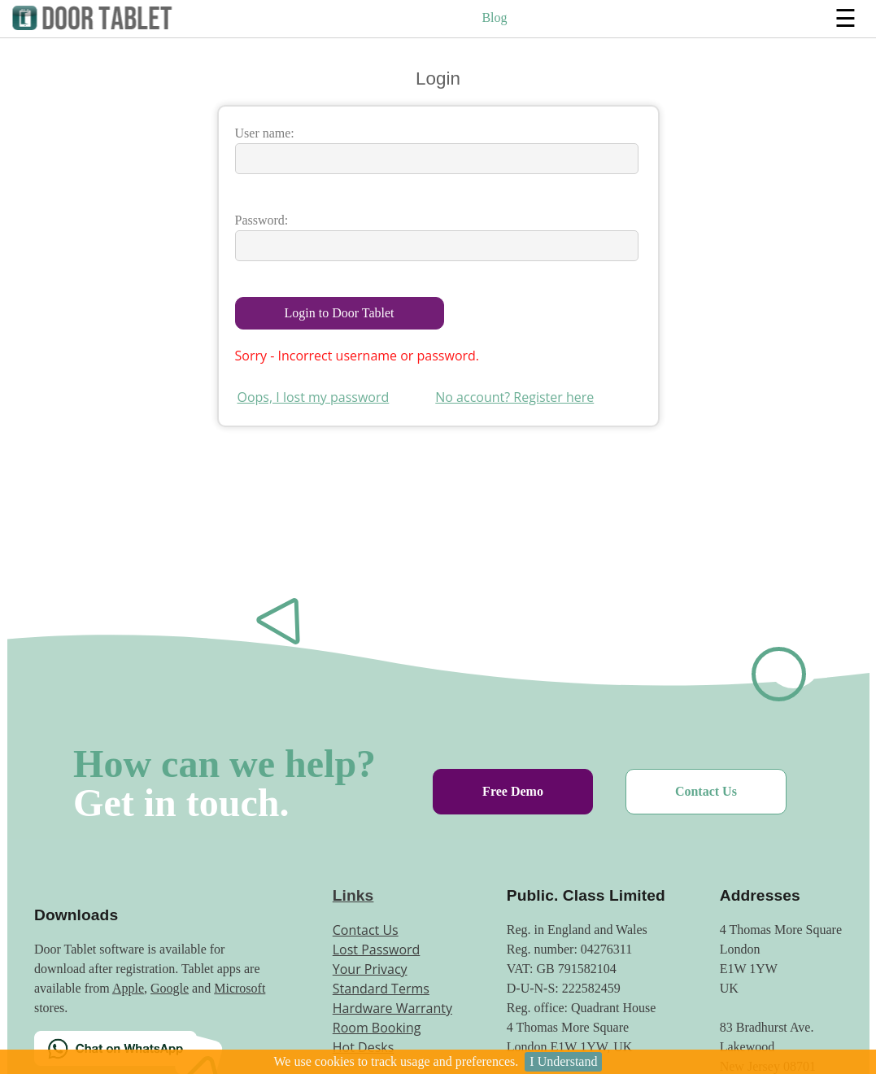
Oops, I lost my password (314, 397)
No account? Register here (514, 397)
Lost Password (377, 949)
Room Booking (377, 1028)
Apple (128, 988)
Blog (494, 17)
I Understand (563, 1061)
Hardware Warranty (392, 1008)
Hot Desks (363, 1047)
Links (353, 895)
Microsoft (239, 988)
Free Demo (512, 791)
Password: (262, 220)
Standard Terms (381, 989)
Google (169, 988)
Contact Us (706, 791)
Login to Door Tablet (339, 313)
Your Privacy (370, 969)
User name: (264, 133)
